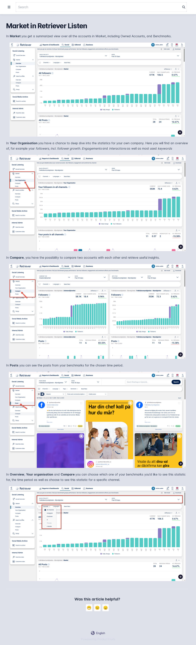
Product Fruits (106, 639)
